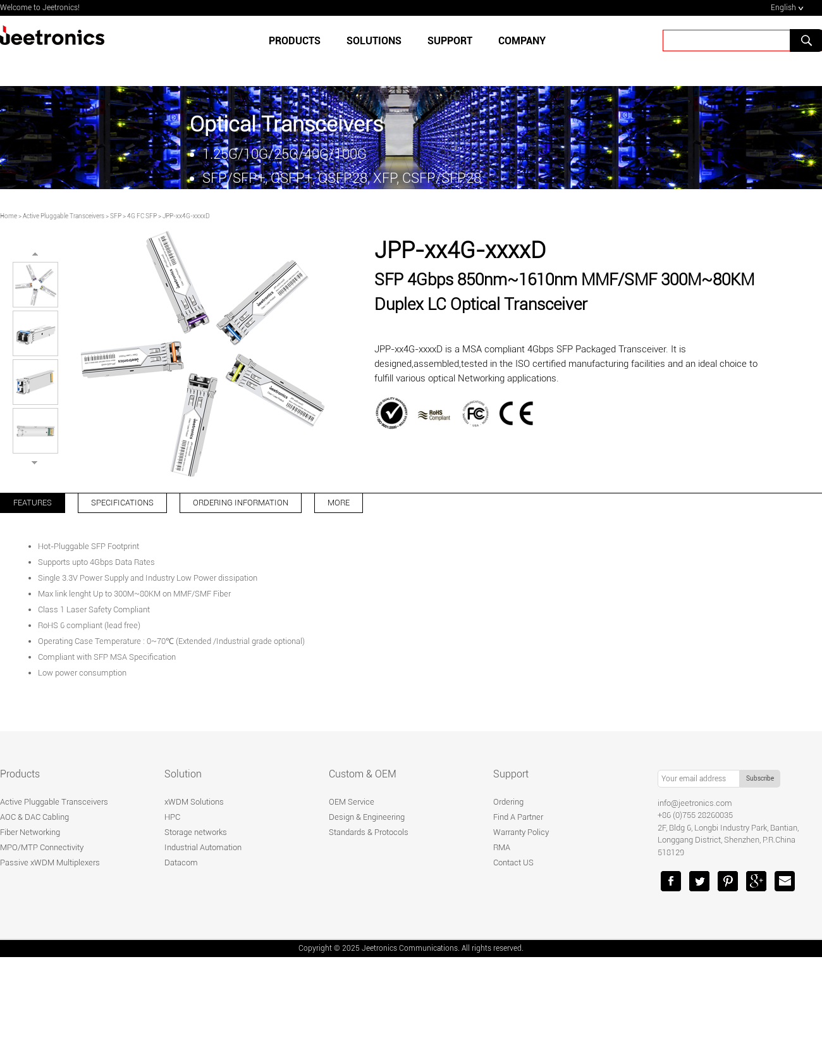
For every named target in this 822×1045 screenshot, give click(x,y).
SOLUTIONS (374, 41)
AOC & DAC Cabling (34, 817)
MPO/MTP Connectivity (41, 847)
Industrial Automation (203, 847)
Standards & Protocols (368, 832)
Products (295, 41)
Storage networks (195, 832)
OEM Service (351, 802)
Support (511, 774)
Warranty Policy (521, 832)
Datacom (181, 862)
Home (8, 216)
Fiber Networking (30, 832)
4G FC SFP (142, 216)
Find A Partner (518, 817)
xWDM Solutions (194, 802)
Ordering (508, 802)
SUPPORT (449, 41)
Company (522, 41)
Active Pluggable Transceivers (63, 216)
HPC (172, 817)
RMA (501, 847)
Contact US (513, 862)
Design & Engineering (367, 817)
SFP (115, 216)
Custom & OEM (362, 774)
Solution (183, 774)
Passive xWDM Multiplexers (50, 862)
